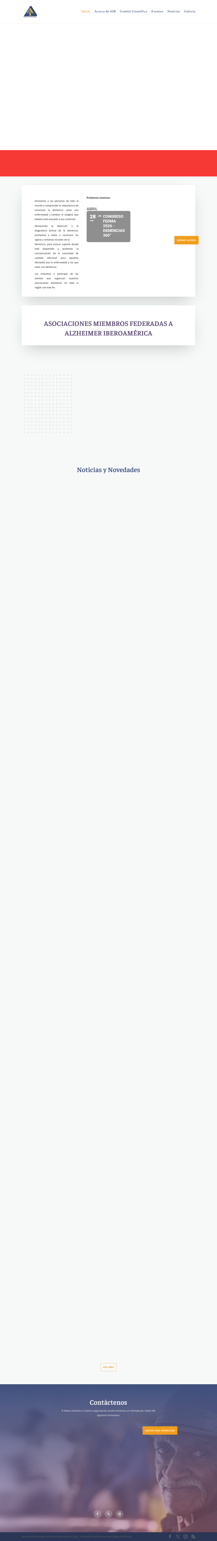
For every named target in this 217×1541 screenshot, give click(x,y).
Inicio (85, 12)
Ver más (108, 1367)
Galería (189, 12)
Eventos (157, 12)
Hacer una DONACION (160, 1430)
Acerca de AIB (105, 12)
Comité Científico (133, 12)
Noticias (173, 12)
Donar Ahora (186, 240)
